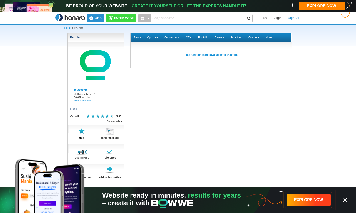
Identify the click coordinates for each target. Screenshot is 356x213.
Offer (189, 37)
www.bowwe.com (83, 100)
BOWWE (80, 90)
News (137, 37)
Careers (219, 37)
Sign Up (293, 18)
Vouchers (253, 37)
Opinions (152, 37)
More (268, 37)
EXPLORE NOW (321, 6)
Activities (236, 37)
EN (265, 18)
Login (278, 18)
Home (68, 28)
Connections (172, 37)
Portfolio (203, 37)
